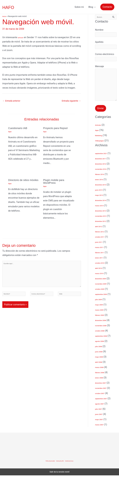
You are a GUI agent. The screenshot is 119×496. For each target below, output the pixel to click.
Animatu (99, 145)
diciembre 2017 (103, 179)
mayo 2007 (101, 440)
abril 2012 (100, 247)
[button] (107, 7)
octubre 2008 (102, 351)
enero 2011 (101, 278)
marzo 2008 (101, 387)
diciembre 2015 (103, 205)
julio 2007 (100, 429)
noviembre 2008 (103, 346)
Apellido (106, 48)
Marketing (100, 156)
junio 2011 (100, 262)
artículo (22, 37)
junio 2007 (100, 434)
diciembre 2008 (103, 340)
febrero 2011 (101, 273)
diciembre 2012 (103, 241)
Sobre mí (79, 7)
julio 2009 (100, 320)
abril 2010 (100, 288)
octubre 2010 (102, 283)
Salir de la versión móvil (59, 492)
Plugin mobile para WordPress (54, 182)
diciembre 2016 (103, 184)
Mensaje (106, 97)
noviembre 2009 (103, 304)
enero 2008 (101, 398)
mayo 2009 (101, 325)
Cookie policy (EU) (60, 481)
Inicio (4, 16)
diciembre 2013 (103, 231)
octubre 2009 (102, 309)
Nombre (106, 34)
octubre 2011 (102, 257)
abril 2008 (100, 382)
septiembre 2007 (103, 419)
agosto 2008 (101, 361)
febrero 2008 (101, 393)
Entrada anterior (12, 101)
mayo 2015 (101, 215)
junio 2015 (100, 210)
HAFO (8, 7)
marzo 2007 (101, 445)
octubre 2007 (102, 413)
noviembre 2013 (103, 236)
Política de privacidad (46, 481)
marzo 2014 (101, 226)
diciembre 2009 (103, 299)
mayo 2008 (101, 377)
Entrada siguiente (70, 101)
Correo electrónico (106, 62)
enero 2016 (101, 200)
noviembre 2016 (103, 189)
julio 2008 (100, 366)
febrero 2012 (101, 252)
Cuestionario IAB (18, 128)
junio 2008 (100, 372)
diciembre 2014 (103, 220)
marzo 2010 (101, 293)
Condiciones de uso (73, 481)
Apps (10, 132)
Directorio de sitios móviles (19, 182)
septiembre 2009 (103, 314)
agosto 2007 (101, 424)
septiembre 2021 (103, 173)
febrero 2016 (101, 194)
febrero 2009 (101, 335)
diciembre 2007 (103, 403)
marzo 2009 (101, 330)
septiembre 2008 (103, 356)
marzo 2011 (101, 267)
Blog (90, 7)
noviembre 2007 (103, 408)
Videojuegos (101, 161)
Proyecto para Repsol (56, 128)
